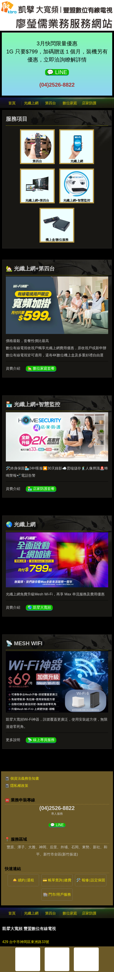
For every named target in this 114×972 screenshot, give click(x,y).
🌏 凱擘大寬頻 (39, 607)
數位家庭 (70, 103)
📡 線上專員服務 (41, 740)
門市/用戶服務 (59, 894)
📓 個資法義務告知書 (22, 778)
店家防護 (89, 103)
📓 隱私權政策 (16, 786)
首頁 (11, 103)
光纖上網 (31, 103)
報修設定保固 (93, 880)
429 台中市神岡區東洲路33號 (25, 942)
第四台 (50, 103)
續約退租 (26, 880)
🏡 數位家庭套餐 (41, 368)
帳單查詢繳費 (59, 880)
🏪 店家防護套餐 (41, 489)
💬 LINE (57, 72)
